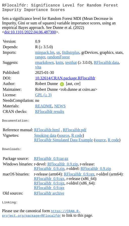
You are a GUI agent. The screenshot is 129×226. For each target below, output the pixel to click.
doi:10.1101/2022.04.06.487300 (30, 34)
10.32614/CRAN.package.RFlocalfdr (65, 80)
